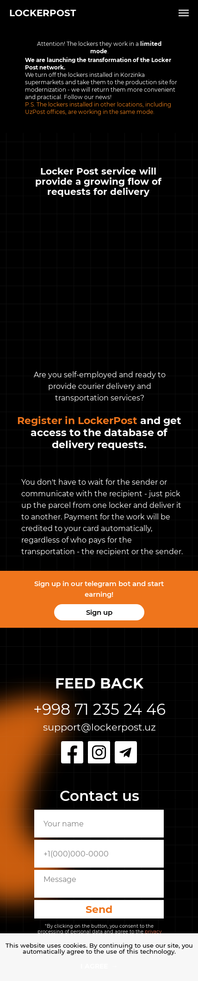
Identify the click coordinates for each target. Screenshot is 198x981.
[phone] (99, 854)
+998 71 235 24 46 (99, 709)
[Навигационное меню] (184, 13)
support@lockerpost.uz (99, 727)
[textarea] (99, 884)
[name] (99, 823)
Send (99, 909)
